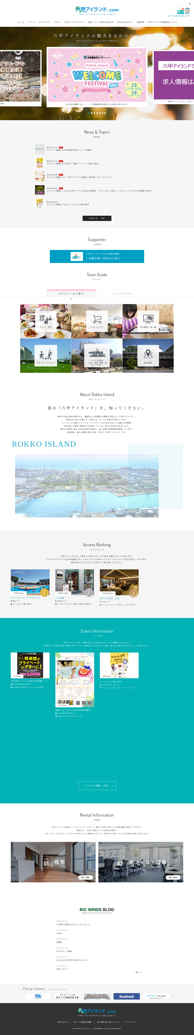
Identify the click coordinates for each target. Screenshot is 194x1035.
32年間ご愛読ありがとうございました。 (74, 924)
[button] (21, 996)
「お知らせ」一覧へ (96, 218)
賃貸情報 (140, 22)
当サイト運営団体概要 (83, 1022)
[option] (97, 77)
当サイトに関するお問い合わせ (178, 16)
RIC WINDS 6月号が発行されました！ (73, 960)
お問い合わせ (62, 1022)
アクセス (57, 22)
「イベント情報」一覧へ (96, 786)
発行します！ (62, 969)
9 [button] (113, 1001)
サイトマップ (131, 1022)
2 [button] (91, 113)
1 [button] (89, 113)
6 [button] (102, 113)
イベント (31, 22)
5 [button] (99, 113)
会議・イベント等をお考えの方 (101, 22)
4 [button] (97, 113)
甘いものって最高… (65, 951)
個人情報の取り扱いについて (108, 1022)
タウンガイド (44, 22)
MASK (59, 933)
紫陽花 (59, 942)
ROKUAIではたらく (125, 22)
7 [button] (105, 113)
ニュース (20, 22)
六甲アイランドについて (74, 22)
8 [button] (109, 1001)
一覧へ (137, 972)
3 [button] (94, 113)
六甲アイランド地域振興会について (162, 22)
